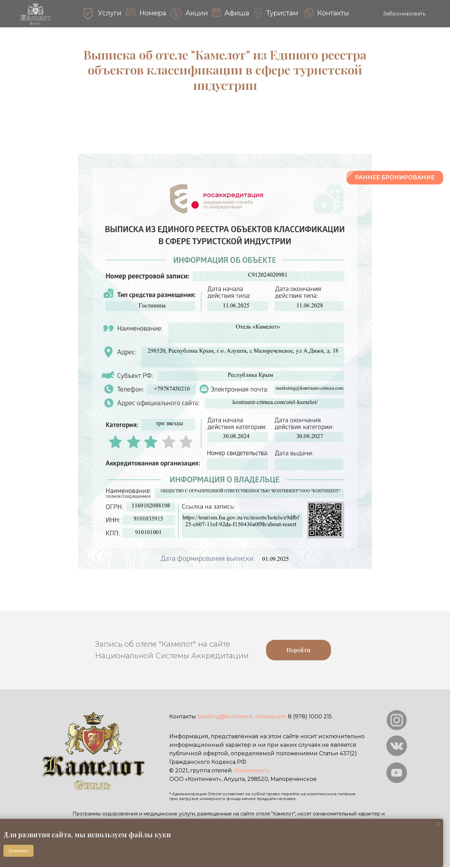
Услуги (109, 13)
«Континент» (251, 770)
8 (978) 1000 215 (310, 716)
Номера (152, 13)
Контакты (333, 13)
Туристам (282, 13)
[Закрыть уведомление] (438, 824)
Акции (196, 13)
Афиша (236, 13)
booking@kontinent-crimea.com (242, 716)
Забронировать (404, 13)
